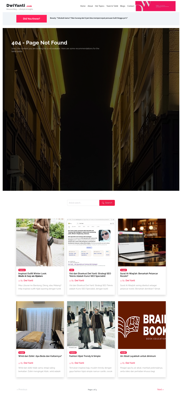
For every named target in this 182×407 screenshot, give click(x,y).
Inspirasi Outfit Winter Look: (32, 274)
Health (123, 352)
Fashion (22, 270)
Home (83, 6)
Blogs (122, 6)
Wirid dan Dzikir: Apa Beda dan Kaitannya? (40, 356)
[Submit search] (107, 203)
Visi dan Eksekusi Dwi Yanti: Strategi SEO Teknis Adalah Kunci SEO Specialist (90, 274)
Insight (123, 270)
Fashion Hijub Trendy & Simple (85, 356)
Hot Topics (99, 6)
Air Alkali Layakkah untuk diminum (138, 356)
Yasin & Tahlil (112, 6)
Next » (160, 389)
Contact (130, 6)
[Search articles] (83, 203)
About (90, 6)
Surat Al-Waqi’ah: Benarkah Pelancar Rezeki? (139, 274)
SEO (71, 270)
